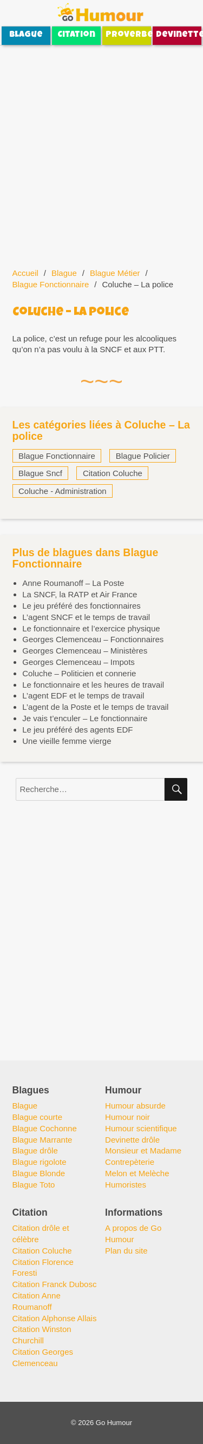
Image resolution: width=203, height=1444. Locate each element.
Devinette (178, 35)
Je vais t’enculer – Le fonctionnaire (84, 718)
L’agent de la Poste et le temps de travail (95, 706)
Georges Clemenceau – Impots (78, 662)
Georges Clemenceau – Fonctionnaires (92, 639)
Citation (76, 35)
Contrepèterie (129, 1161)
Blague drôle (35, 1150)
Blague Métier (115, 273)
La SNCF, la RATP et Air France (79, 594)
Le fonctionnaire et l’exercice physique (91, 628)
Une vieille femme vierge (66, 741)
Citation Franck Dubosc (54, 1284)
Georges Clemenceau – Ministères (84, 650)
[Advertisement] (101, 150)
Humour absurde (135, 1105)
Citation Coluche (112, 473)
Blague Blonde (39, 1173)
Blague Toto (33, 1184)
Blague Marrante (42, 1139)
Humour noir (127, 1117)
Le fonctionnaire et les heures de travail (93, 684)
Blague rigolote (39, 1161)
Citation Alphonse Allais (54, 1318)
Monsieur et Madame (143, 1150)
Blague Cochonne (44, 1128)
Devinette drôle (132, 1139)
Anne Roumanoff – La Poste (73, 583)
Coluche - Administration (62, 491)
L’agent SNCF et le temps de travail (86, 617)
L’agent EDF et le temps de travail (83, 695)
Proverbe (128, 35)
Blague (26, 35)
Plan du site (126, 1250)
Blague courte (37, 1117)
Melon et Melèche (137, 1173)
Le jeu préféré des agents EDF (77, 729)
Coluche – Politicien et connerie (79, 673)
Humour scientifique (141, 1128)
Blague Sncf (40, 473)
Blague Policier (143, 455)
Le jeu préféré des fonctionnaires (81, 605)
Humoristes (125, 1184)
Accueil (25, 273)
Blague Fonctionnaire (50, 284)
